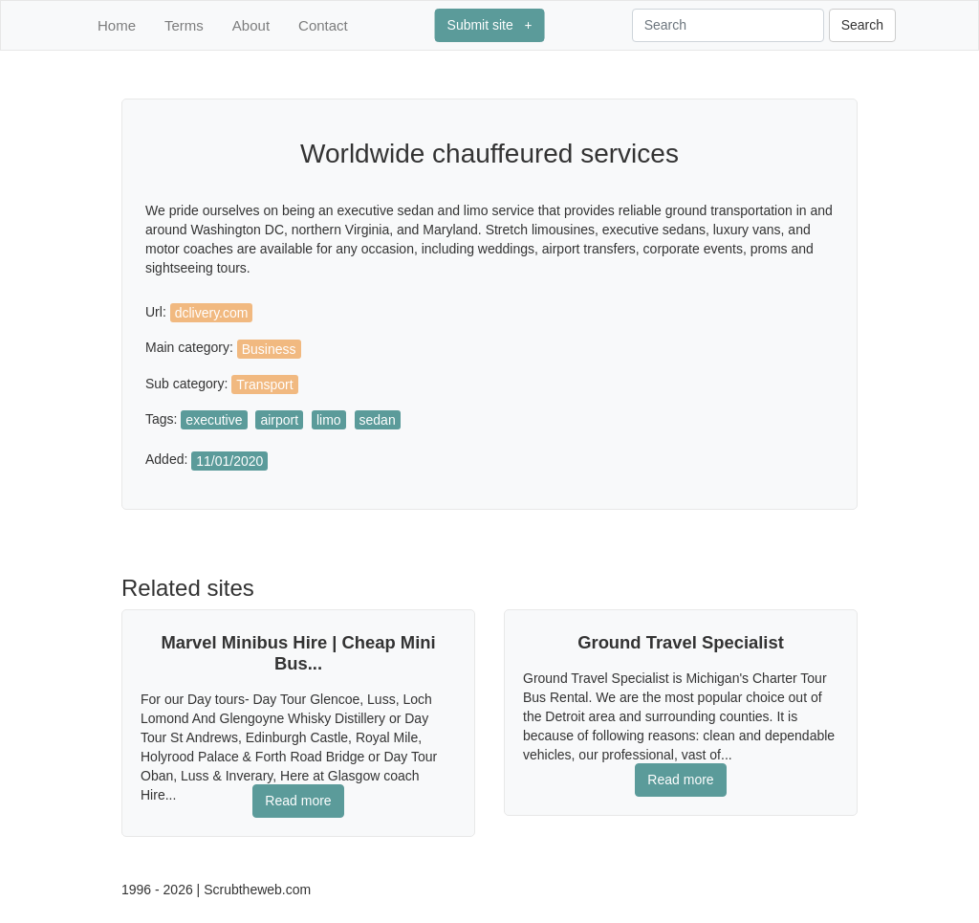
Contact (323, 25)
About (251, 25)
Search (862, 25)
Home (117, 25)
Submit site (490, 25)
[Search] (728, 25)
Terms (184, 25)
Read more (298, 800)
